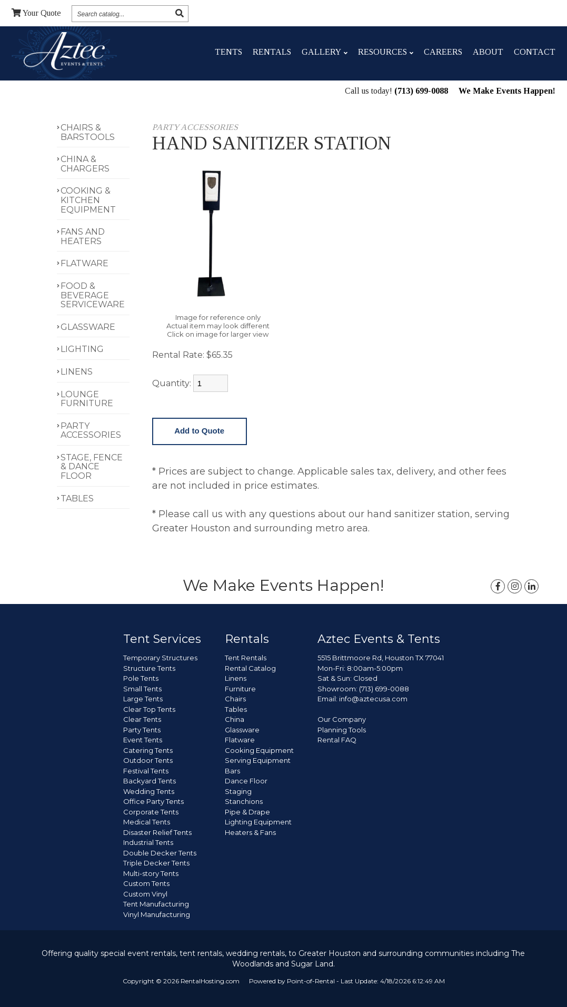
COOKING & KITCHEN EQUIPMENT (88, 200)
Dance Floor (246, 781)
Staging (238, 791)
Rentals (272, 51)
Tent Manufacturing (156, 904)
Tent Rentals (245, 657)
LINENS (77, 372)
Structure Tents (149, 668)
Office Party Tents (153, 801)
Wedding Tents (148, 791)
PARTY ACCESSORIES (91, 430)
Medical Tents (146, 822)
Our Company (341, 719)
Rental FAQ (336, 740)
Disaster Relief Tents (157, 832)
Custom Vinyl (145, 894)
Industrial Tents (148, 842)
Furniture (240, 688)
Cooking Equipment (259, 750)
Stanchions (244, 801)
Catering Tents (148, 750)
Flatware (240, 740)
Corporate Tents (150, 812)
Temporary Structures (160, 657)
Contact (534, 51)
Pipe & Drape (247, 812)
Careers (443, 51)
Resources (385, 51)
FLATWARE (84, 263)
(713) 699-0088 (421, 91)
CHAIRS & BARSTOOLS (88, 132)
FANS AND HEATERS (83, 236)
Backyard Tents (149, 781)
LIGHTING (82, 349)
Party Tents (142, 730)
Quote (36, 12)
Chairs (235, 698)
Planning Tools (341, 730)
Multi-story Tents (150, 873)
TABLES (77, 499)
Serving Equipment (258, 760)
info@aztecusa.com (373, 698)
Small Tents (142, 688)
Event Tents (142, 740)
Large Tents (143, 698)
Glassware (242, 730)
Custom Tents (146, 883)
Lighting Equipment (258, 822)
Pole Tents (140, 678)
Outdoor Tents (148, 760)
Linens (235, 678)
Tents (228, 51)
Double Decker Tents (159, 853)
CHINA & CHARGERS (85, 164)
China (234, 719)
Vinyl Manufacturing (156, 914)
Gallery (324, 51)
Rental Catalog (250, 668)
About (488, 51)
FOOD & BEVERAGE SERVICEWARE (93, 295)
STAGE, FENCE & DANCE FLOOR (92, 466)
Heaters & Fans (250, 832)
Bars (232, 771)
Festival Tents (145, 771)
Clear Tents (142, 719)
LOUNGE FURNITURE (87, 399)
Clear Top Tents (149, 709)
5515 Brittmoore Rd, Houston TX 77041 (380, 657)
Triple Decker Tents (156, 863)
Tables (236, 709)
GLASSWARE (88, 327)
